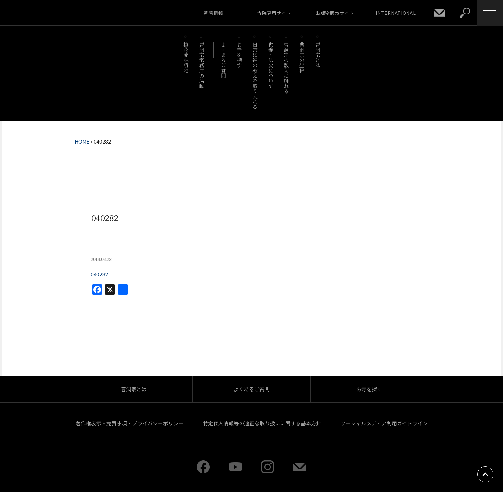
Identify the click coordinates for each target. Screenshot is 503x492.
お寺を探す (239, 55)
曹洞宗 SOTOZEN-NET (59, 12)
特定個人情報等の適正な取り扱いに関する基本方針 (262, 423)
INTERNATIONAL (396, 13)
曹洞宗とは (318, 55)
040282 (99, 274)
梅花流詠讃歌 (185, 57)
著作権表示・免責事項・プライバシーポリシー (130, 423)
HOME (82, 141)
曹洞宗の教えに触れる (286, 68)
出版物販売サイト (335, 13)
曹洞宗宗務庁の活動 (201, 65)
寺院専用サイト (274, 13)
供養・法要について (270, 65)
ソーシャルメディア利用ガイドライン (384, 423)
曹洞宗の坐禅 (302, 57)
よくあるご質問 (223, 60)
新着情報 (213, 13)
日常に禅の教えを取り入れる (255, 75)
